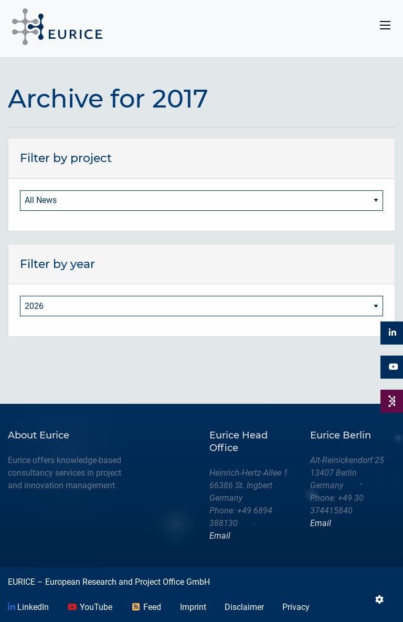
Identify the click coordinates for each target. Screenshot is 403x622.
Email (219, 536)
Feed (146, 607)
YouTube (89, 607)
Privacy (296, 607)
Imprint (193, 607)
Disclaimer (244, 607)
